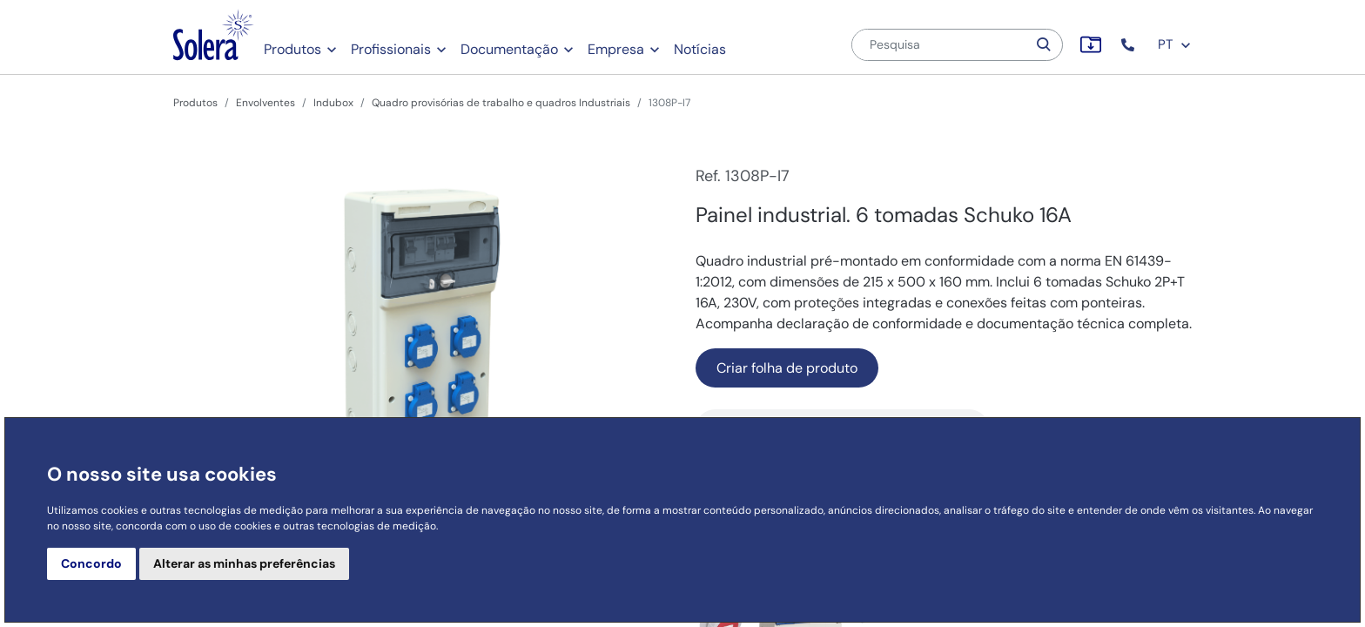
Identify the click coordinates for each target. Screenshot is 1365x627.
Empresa (616, 49)
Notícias (700, 49)
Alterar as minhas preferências (244, 563)
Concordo (91, 563)
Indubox (333, 103)
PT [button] (1175, 44)
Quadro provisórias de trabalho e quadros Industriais (501, 103)
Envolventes (265, 103)
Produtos (292, 49)
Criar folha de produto (786, 368)
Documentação (509, 49)
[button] (1129, 44)
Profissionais (391, 49)
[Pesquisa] (939, 45)
